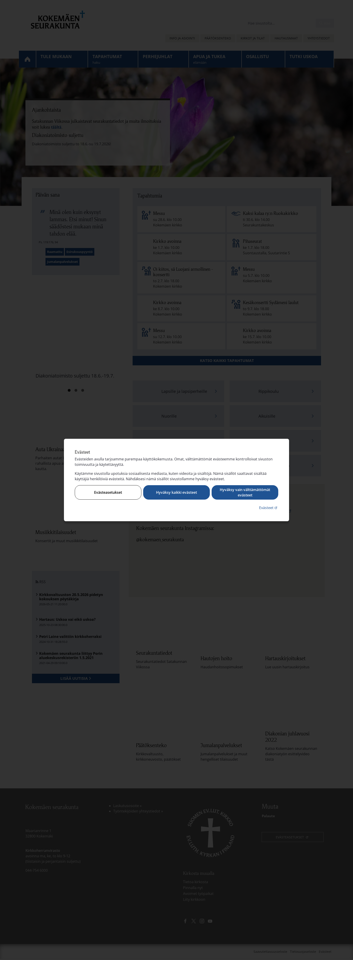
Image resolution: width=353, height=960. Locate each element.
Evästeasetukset (108, 492)
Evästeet (268, 507)
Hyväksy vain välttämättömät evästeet (245, 492)
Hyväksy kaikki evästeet (176, 492)
